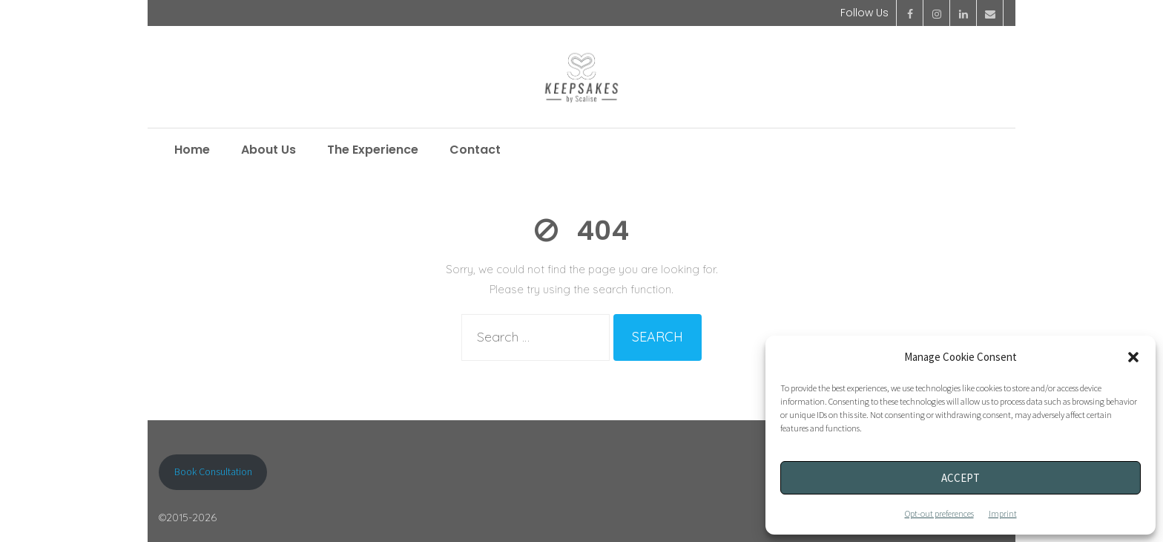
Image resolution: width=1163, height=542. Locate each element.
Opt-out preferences (939, 513)
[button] (1133, 357)
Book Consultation (213, 471)
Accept (960, 478)
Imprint (1003, 513)
